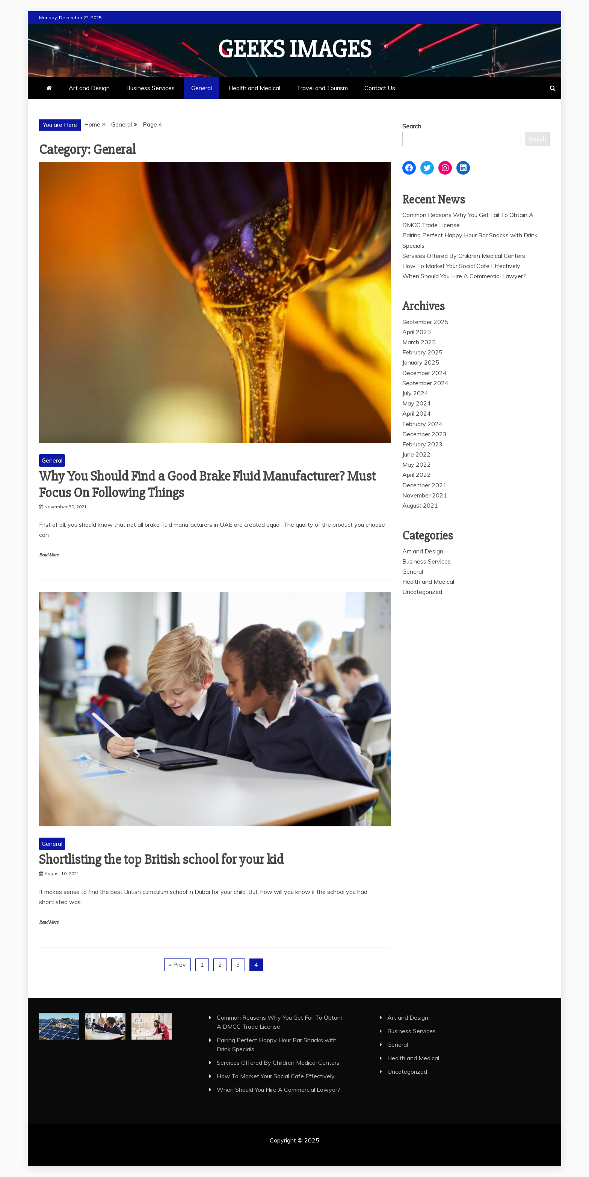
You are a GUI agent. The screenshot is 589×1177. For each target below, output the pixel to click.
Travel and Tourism (322, 88)
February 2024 (422, 424)
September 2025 (425, 322)
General (201, 88)
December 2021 (424, 485)
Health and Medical (254, 88)
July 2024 (415, 393)
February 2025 (422, 352)
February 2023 (422, 444)
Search (411, 126)
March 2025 (419, 342)
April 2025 (416, 332)
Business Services (150, 88)
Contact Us (379, 88)
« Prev (177, 964)
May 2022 (416, 464)
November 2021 (424, 495)
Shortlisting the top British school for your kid (161, 859)
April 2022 (416, 474)
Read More (48, 555)
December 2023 (424, 434)
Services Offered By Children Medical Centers (463, 255)
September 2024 (425, 383)
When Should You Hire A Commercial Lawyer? (464, 276)
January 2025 (420, 362)
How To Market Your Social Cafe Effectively (461, 266)
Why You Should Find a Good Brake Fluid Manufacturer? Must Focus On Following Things (207, 484)
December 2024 (424, 373)
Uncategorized (422, 591)
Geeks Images (295, 49)
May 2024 (416, 403)
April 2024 (416, 413)
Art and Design (89, 88)
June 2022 (416, 454)
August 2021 (420, 505)
